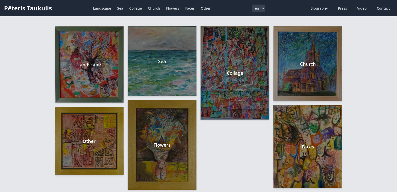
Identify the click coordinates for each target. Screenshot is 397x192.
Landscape (102, 8)
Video (362, 8)
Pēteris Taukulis (28, 8)
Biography (319, 8)
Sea (120, 8)
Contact (383, 8)
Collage (135, 8)
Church (154, 8)
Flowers (172, 8)
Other (206, 8)
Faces (190, 8)
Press (342, 8)
